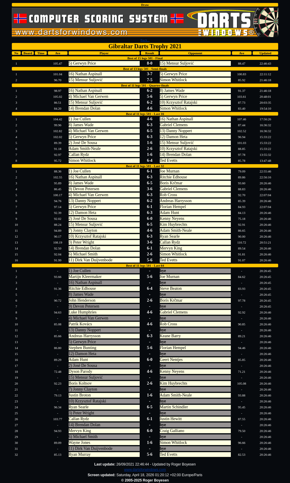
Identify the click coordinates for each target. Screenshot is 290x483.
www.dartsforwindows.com (145, 470)
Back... (145, 40)
